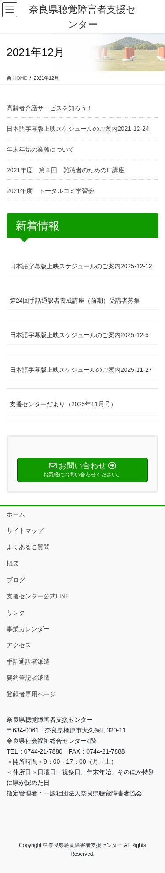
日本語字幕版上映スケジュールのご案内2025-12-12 (81, 266)
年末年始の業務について (40, 149)
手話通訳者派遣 (28, 661)
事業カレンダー (28, 628)
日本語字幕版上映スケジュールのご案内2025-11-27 (81, 369)
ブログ (16, 579)
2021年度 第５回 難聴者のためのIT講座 (66, 170)
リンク (16, 612)
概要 (13, 563)
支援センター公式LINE (38, 596)
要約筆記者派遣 (28, 677)
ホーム (16, 514)
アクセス (19, 645)
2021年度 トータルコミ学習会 (53, 190)
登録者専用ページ (31, 694)
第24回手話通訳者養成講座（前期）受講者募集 (75, 300)
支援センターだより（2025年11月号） (63, 404)
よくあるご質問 (28, 546)
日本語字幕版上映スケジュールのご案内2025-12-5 (79, 334)
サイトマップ (25, 530)
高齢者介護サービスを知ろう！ (50, 107)
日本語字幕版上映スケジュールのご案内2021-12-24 (78, 128)
